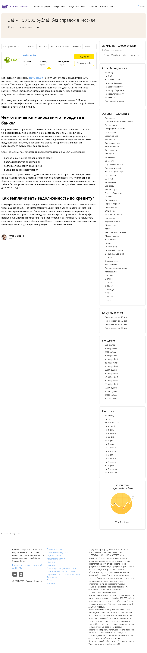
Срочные (109, 275)
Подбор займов (54, 555)
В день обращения (113, 193)
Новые (108, 243)
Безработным (111, 136)
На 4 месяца (110, 462)
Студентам (110, 211)
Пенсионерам (111, 207)
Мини (107, 228)
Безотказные (111, 132)
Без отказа (90, 46)
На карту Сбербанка (60, 46)
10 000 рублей (111, 359)
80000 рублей (111, 391)
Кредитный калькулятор (57, 552)
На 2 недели (110, 451)
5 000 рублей (111, 355)
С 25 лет (109, 300)
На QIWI (108, 76)
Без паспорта (111, 189)
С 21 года (109, 289)
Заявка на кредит (42, 6)
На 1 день (109, 429)
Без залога (110, 139)
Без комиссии (111, 264)
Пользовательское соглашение (61, 571)
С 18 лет (109, 257)
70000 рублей (111, 387)
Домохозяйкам (112, 146)
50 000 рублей (111, 380)
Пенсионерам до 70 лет (116, 317)
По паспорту (111, 200)
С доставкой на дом (114, 164)
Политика (51, 565)
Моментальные (112, 236)
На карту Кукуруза (113, 83)
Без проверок (111, 125)
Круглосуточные (112, 221)
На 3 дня (109, 454)
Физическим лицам (113, 214)
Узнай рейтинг (122, 522)
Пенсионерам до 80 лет (116, 324)
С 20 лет (109, 286)
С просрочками (112, 261)
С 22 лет (109, 293)
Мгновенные (111, 225)
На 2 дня (109, 440)
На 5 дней (109, 465)
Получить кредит (54, 549)
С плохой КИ (28, 46)
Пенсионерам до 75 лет (116, 321)
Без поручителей (113, 168)
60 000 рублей (111, 384)
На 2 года (109, 444)
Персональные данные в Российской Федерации (63, 575)
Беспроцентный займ (115, 128)
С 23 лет (109, 296)
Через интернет (112, 203)
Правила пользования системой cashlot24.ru (27, 566)
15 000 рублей (111, 362)
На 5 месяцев (111, 469)
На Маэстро (110, 97)
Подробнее (84, 56)
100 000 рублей (112, 398)
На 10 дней (110, 426)
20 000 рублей (111, 366)
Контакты (51, 583)
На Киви (77, 46)
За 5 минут (110, 157)
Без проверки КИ (11, 46)
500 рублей (110, 345)
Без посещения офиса (115, 171)
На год (108, 419)
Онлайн (108, 196)
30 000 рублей (111, 373)
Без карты (109, 186)
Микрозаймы (59, 6)
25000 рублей (111, 370)
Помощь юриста (107, 6)
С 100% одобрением (114, 254)
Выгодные (109, 153)
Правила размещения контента (61, 568)
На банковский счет (114, 86)
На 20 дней (110, 437)
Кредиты (93, 6)
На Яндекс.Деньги (113, 79)
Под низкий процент (114, 250)
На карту (42, 46)
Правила (51, 562)
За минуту (109, 161)
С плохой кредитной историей (119, 121)
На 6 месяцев (111, 472)
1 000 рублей (111, 348)
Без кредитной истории (116, 268)
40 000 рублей (111, 377)
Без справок (110, 175)
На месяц (109, 415)
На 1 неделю (111, 433)
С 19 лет (109, 282)
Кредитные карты (77, 6)
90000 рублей (111, 395)
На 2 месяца (110, 447)
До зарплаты (111, 150)
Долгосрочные (112, 422)
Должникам (110, 182)
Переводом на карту (114, 101)
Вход (141, 6)
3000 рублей (110, 352)
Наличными (110, 239)
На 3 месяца (110, 458)
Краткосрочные (112, 218)
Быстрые (109, 178)
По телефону (111, 246)
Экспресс (109, 278)
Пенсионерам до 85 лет (116, 328)
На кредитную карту (114, 94)
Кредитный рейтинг (56, 559)
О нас (49, 580)
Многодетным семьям (115, 232)
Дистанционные (112, 143)
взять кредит (36, 77)
